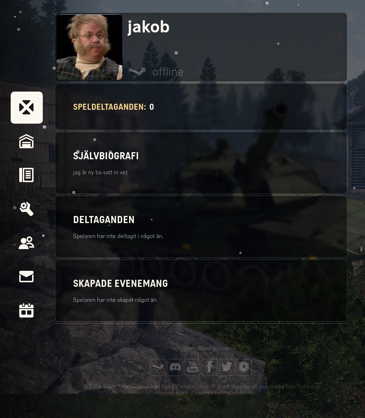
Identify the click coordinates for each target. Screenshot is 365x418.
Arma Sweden (178, 386)
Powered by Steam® (216, 393)
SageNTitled (133, 386)
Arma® (207, 386)
